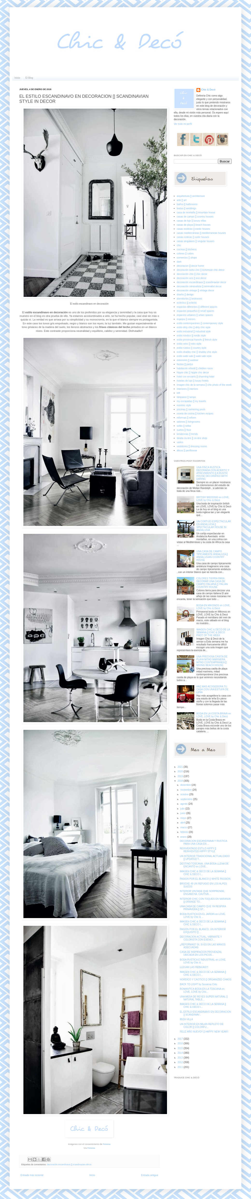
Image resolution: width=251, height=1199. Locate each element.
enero (183, 837)
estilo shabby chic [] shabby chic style (197, 352)
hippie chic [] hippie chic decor (193, 372)
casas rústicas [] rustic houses (193, 237)
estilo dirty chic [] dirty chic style (193, 327)
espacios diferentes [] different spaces (197, 307)
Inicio (17, 78)
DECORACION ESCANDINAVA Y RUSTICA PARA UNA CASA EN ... (203, 842)
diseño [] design (185, 294)
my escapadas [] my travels (191, 401)
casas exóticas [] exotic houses (193, 229)
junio (183, 813)
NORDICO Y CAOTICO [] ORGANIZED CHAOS (205, 979)
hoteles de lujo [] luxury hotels (193, 380)
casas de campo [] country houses (195, 216)
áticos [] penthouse (187, 450)
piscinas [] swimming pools (191, 409)
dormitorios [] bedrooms (189, 298)
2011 (180, 1067)
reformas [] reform (186, 417)
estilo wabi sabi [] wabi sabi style (194, 356)
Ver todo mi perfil (183, 124)
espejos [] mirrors (186, 319)
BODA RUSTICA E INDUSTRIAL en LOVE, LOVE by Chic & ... (203, 961)
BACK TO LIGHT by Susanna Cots (198, 984)
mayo (183, 818)
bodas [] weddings (186, 208)
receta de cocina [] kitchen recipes (195, 413)
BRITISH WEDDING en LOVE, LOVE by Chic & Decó (213, 499)
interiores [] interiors (187, 389)
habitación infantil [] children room (195, 368)
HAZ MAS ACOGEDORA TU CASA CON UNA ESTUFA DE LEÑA (212, 689)
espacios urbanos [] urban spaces (195, 315)
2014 (180, 1053)
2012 (180, 1062)
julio (182, 808)
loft (178, 393)
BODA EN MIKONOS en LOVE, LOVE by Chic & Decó (213, 607)
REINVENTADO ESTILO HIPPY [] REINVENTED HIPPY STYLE (198, 850)
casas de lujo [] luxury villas (191, 220)
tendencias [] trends (187, 434)
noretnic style (184, 405)
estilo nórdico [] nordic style (191, 335)
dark (179, 261)
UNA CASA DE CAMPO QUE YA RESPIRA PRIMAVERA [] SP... (203, 908)
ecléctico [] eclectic (187, 302)
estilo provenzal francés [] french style (197, 339)
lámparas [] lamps (186, 397)
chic (179, 245)
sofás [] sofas (184, 426)
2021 (180, 767)
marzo (184, 827)
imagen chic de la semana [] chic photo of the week (204, 384)
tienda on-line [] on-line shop (192, 438)
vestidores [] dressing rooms (192, 446)
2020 (180, 771)
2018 (180, 781)
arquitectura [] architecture (191, 196)
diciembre (185, 785)
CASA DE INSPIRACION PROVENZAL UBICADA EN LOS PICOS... (201, 953)
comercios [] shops (187, 257)
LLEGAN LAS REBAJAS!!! (194, 967)
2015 (180, 1048)
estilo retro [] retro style (189, 343)
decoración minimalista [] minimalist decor (199, 286)
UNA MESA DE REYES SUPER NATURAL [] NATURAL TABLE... (204, 998)
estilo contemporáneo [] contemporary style (200, 323)
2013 (180, 1057)
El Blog (29, 78)
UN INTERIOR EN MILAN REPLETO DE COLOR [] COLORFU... (201, 1025)
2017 (180, 1039)
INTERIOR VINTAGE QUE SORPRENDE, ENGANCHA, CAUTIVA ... (202, 892)
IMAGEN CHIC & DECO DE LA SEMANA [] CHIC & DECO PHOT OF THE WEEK (213, 632)
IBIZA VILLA (186, 1019)
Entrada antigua (149, 1175)
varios (180, 442)
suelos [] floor (184, 430)
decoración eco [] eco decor (192, 278)
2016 (180, 1043)
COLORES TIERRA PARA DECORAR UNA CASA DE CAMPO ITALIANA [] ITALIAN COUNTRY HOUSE (212, 582)
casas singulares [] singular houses (196, 241)
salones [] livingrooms (188, 421)
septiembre (186, 799)
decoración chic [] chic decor (192, 274)
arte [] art (182, 200)
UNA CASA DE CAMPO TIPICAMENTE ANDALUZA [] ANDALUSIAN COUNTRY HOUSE (212, 555)
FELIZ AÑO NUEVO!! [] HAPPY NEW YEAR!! (204, 1031)
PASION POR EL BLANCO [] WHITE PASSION (205, 879)
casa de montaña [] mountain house (196, 212)
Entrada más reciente (32, 1175)
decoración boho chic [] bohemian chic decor (201, 270)
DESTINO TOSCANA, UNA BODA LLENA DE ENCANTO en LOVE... (204, 865)
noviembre (186, 789)
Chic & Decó (208, 89)
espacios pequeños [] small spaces (195, 311)
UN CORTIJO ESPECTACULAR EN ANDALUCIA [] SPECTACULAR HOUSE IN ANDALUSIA (213, 525)
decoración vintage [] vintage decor (195, 290)
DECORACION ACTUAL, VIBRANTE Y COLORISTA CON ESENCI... (201, 938)
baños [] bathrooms (187, 204)
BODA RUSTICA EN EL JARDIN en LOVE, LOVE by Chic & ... (203, 915)
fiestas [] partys (185, 364)
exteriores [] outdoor (187, 360)
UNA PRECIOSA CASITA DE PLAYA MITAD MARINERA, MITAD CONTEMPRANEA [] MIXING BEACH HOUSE (212, 661)
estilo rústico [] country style (192, 348)
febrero (184, 832)
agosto (184, 803)
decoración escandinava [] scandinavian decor (69, 1164)
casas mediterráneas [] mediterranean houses (201, 233)
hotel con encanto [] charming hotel (196, 376)
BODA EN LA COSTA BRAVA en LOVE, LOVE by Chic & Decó (213, 715)
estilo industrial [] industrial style (194, 331)
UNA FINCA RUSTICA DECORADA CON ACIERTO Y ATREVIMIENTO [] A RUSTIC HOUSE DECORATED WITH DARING (213, 473)
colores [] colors (185, 253)
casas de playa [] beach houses (194, 224)
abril (183, 822)
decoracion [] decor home (190, 266)
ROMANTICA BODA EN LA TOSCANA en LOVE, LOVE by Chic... (202, 990)
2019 (180, 776)
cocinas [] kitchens (187, 249)
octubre (184, 794)
